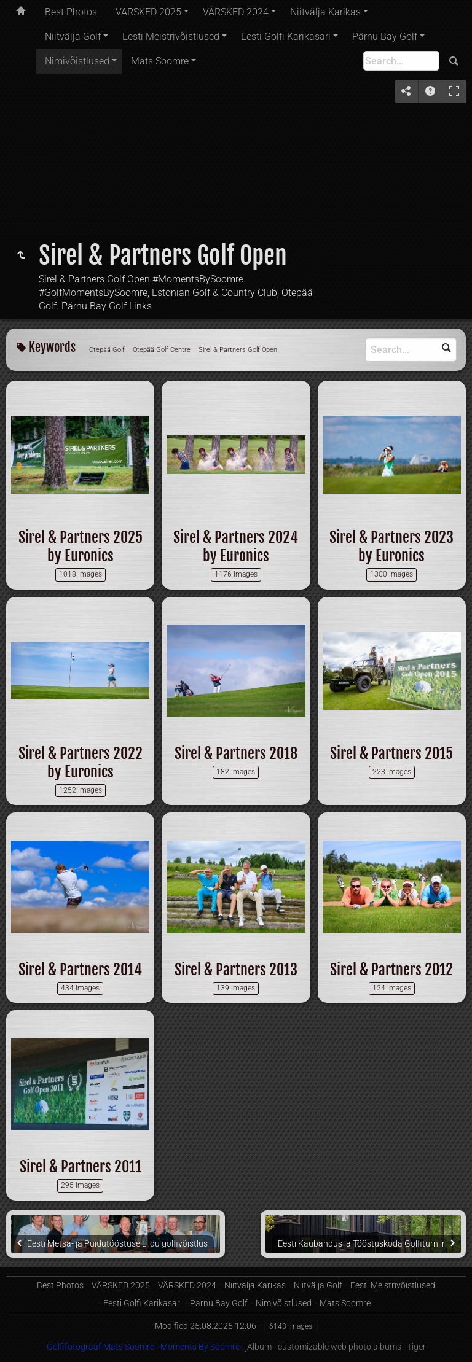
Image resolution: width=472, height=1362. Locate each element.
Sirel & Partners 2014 (80, 969)
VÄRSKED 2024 (236, 12)
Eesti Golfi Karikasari (286, 36)
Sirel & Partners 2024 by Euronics (235, 546)
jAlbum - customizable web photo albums (323, 1347)
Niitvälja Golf (73, 36)
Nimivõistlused (77, 61)
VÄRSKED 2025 (148, 12)
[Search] (401, 61)
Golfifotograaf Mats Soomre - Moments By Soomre (143, 1347)
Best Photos (71, 12)
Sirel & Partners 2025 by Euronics (80, 546)
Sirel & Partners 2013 (236, 969)
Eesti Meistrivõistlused (170, 36)
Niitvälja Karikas (325, 12)
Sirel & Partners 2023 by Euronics (391, 546)
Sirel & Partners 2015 (391, 753)
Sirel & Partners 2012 (391, 969)
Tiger (416, 1347)
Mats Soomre (160, 61)
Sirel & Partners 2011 (80, 1167)
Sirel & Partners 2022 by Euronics (80, 762)
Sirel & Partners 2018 (236, 753)
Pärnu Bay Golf (384, 36)
